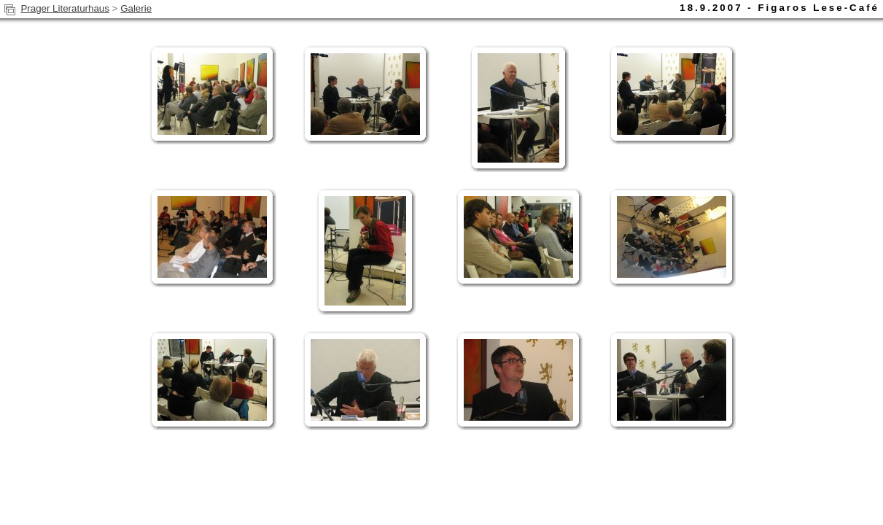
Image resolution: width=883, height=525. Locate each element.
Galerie (136, 8)
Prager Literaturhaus (64, 8)
